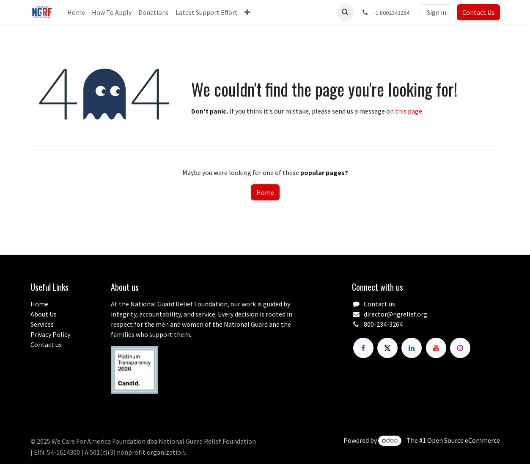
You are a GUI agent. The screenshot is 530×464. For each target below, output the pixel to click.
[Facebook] (363, 348)
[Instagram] (460, 348)
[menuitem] (76, 12)
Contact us (46, 344)
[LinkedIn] (411, 348)
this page (408, 111)
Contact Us (478, 12)
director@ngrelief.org (395, 314)
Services (42, 324)
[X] (387, 348)
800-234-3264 (383, 324)
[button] (345, 12)
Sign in (436, 12)
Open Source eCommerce (463, 440)
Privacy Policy (50, 334)
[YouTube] (436, 348)
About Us (43, 314)
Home (265, 192)
